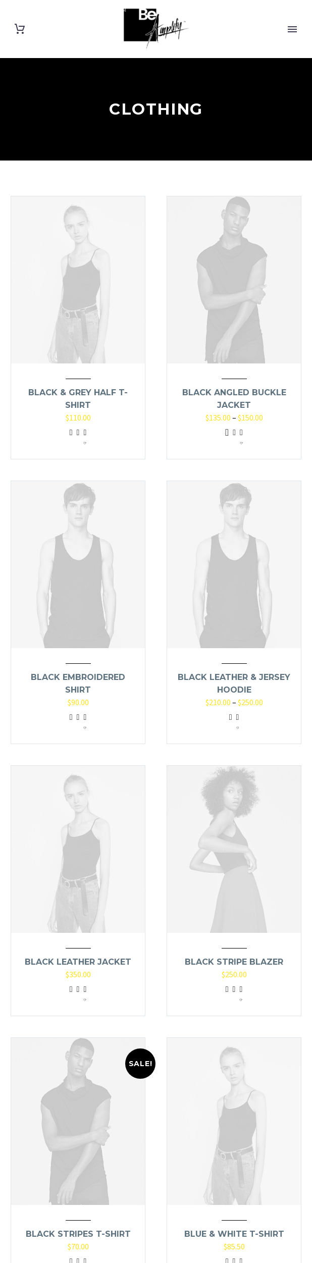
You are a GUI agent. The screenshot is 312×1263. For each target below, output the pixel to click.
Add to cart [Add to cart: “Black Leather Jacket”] (71, 995)
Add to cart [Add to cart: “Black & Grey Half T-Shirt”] (71, 438)
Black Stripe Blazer (234, 962)
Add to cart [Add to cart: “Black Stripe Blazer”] (227, 995)
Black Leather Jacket (78, 962)
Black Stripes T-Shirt (78, 1234)
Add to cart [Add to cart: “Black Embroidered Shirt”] (71, 723)
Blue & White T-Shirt (234, 1234)
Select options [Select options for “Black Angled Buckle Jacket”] (227, 438)
